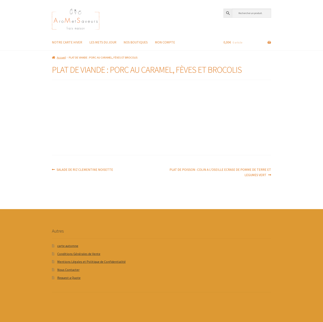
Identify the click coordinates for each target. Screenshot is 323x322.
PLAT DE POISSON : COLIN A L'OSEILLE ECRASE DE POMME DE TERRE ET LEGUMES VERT (220, 172)
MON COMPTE (165, 42)
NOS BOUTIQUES (136, 42)
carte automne (67, 246)
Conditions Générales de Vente (78, 254)
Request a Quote (69, 278)
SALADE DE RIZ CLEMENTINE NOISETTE (84, 169)
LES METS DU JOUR (102, 42)
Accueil (61, 57)
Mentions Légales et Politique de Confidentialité (91, 262)
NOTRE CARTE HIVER (67, 42)
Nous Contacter (68, 270)
